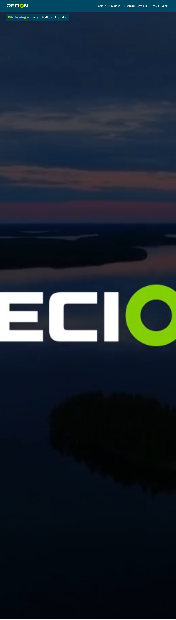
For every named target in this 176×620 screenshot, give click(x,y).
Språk (165, 5)
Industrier (114, 5)
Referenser (129, 5)
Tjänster (101, 5)
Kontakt (154, 5)
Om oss (142, 5)
